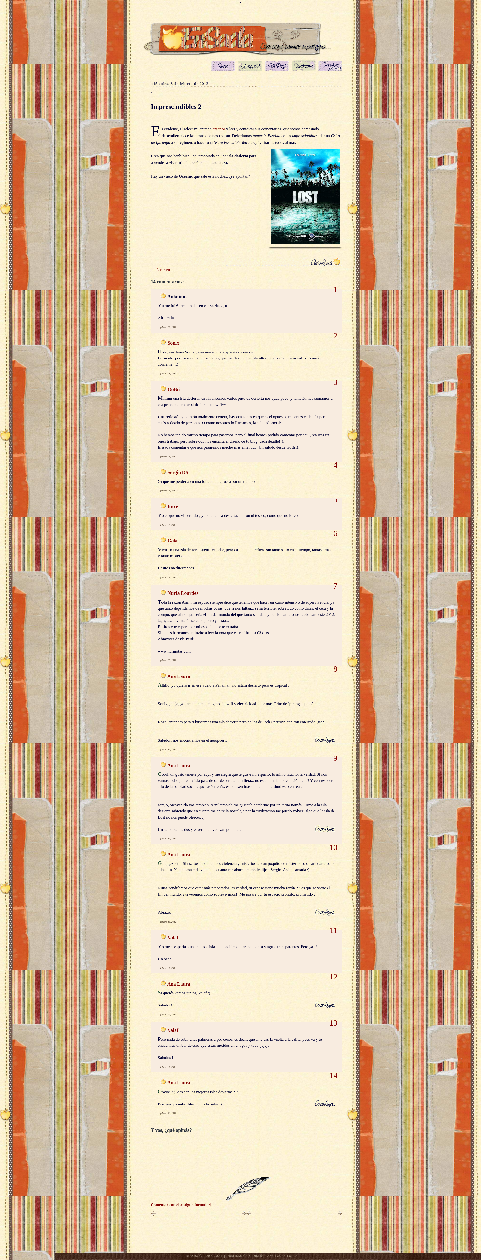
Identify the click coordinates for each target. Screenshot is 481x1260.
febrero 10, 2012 (168, 749)
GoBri (174, 389)
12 (333, 976)
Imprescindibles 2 (176, 106)
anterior (219, 129)
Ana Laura (178, 676)
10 (333, 847)
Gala (173, 540)
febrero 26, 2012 (168, 968)
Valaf (172, 937)
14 (153, 93)
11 (334, 930)
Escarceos (164, 269)
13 (333, 1022)
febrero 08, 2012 (168, 327)
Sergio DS (178, 472)
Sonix (173, 343)
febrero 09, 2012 (168, 525)
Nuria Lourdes (183, 593)
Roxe (173, 506)
